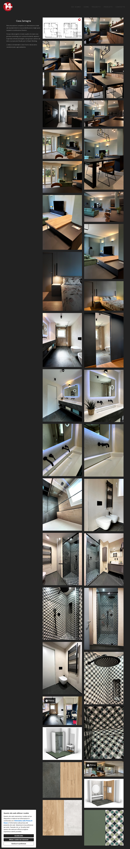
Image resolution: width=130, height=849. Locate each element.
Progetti (96, 7)
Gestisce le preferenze (18, 844)
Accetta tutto (18, 836)
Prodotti (108, 7)
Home (86, 7)
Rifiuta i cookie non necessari (18, 840)
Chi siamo (76, 7)
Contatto (120, 7)
